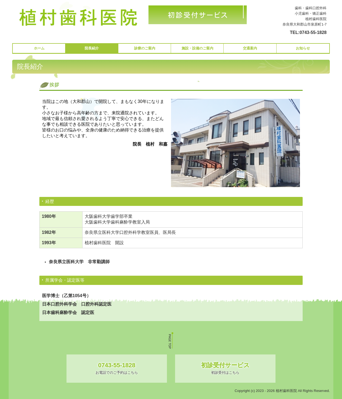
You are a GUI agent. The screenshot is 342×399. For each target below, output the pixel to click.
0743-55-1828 (313, 32)
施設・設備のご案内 (197, 48)
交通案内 (250, 48)
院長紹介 (92, 48)
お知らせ (303, 48)
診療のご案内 (144, 48)
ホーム (39, 48)
